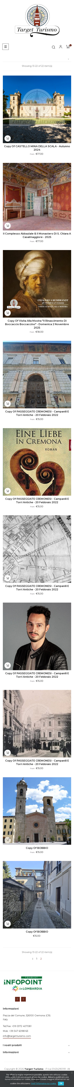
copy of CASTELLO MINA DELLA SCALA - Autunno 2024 (37, 148)
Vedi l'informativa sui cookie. (43, 1083)
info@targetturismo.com (17, 1036)
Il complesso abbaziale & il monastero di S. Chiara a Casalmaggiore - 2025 (37, 235)
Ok (61, 1083)
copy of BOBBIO (37, 848)
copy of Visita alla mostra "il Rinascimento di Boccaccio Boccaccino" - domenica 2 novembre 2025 (37, 324)
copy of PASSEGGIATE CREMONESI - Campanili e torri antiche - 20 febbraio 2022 (37, 413)
